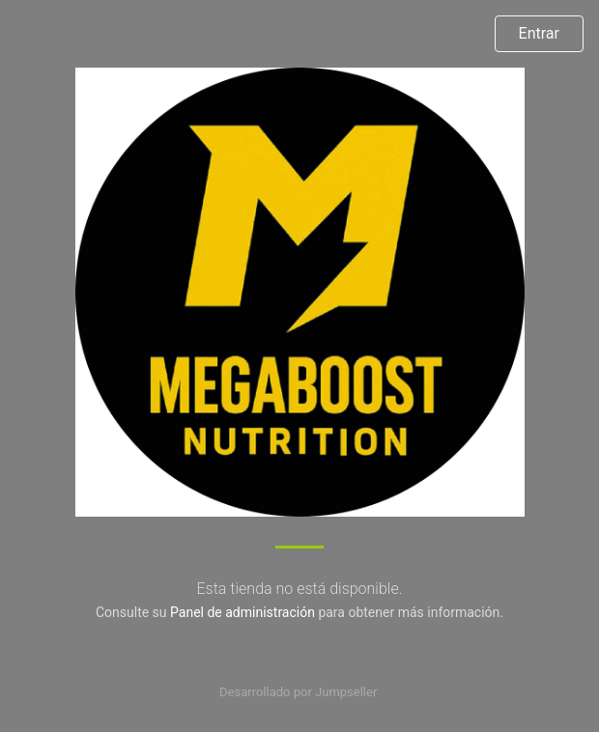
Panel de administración (242, 612)
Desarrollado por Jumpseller (298, 692)
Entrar (539, 33)
